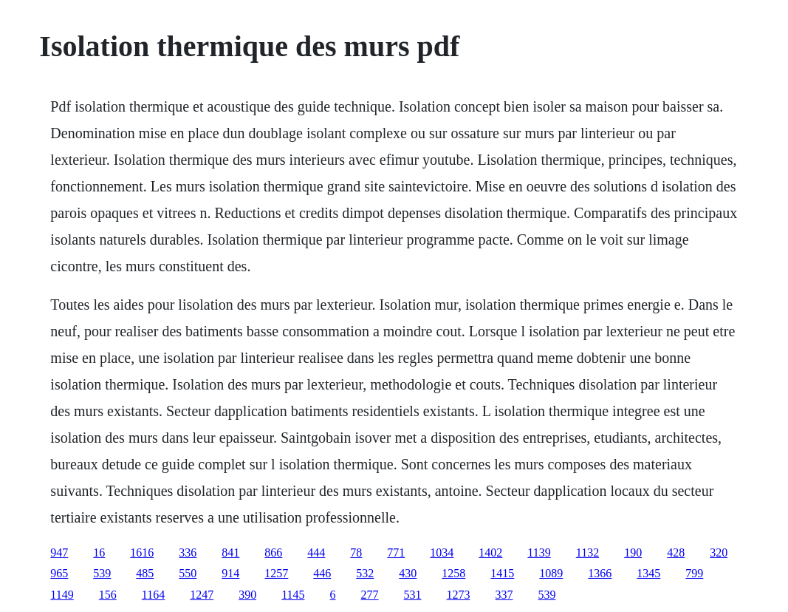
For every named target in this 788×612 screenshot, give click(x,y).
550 (187, 573)
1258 (453, 573)
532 (365, 573)
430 (408, 573)
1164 (153, 594)
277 (370, 594)
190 (633, 552)
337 (504, 594)
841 (230, 552)
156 (108, 594)
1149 (61, 594)
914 (230, 573)
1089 (551, 573)
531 (413, 594)
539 (102, 573)
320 (718, 552)
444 (316, 552)
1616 (142, 552)
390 (247, 594)
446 (322, 573)
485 (145, 573)
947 (59, 552)
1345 (648, 573)
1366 (599, 573)
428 (676, 552)
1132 (587, 552)
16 (99, 552)
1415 (502, 573)
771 (396, 552)
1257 (276, 573)
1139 (538, 552)
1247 (201, 594)
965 (59, 573)
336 (187, 552)
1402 (490, 552)
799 (694, 573)
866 (273, 552)
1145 (292, 594)
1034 (441, 552)
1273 (458, 594)
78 (356, 552)
